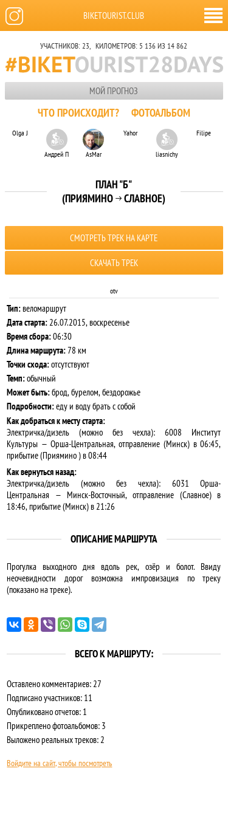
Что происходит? (78, 113)
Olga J (20, 133)
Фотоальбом (160, 113)
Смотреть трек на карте (113, 238)
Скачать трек (114, 263)
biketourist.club (113, 15)
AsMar (93, 143)
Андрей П (56, 143)
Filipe (203, 133)
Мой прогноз (113, 91)
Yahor (130, 133)
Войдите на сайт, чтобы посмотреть (59, 763)
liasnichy (167, 143)
